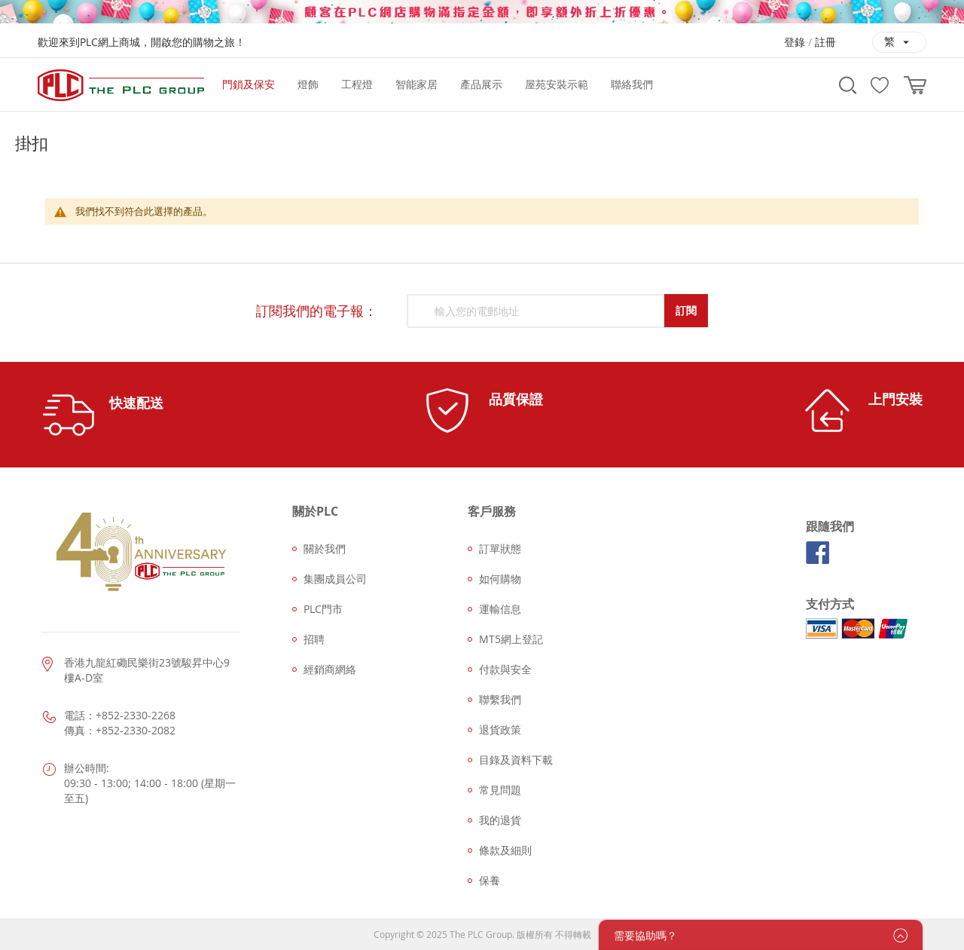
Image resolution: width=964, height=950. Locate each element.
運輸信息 (500, 609)
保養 (489, 880)
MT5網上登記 (511, 639)
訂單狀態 (500, 548)
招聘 (314, 639)
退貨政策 (500, 729)
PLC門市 (323, 609)
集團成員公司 (335, 579)
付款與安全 (505, 669)
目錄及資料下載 (516, 759)
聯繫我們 (500, 699)
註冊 (825, 42)
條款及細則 (505, 850)
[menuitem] (248, 84)
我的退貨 (500, 820)
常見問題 (500, 790)
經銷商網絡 (330, 669)
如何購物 (500, 579)
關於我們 (325, 548)
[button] (899, 42)
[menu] (518, 84)
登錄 (794, 42)
